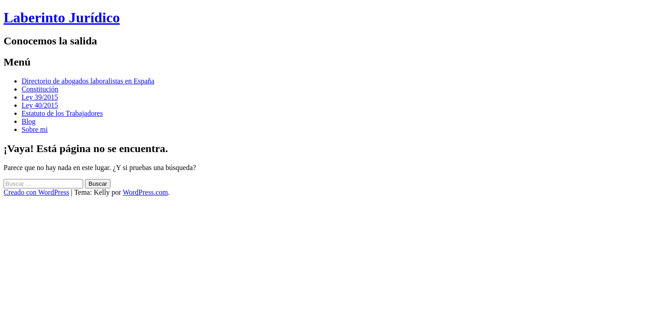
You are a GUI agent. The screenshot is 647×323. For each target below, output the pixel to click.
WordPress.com (145, 192)
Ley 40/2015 (40, 105)
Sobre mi (35, 129)
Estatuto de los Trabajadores (62, 113)
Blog (28, 121)
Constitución (40, 89)
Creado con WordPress (36, 192)
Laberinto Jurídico (62, 17)
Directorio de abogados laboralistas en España (88, 81)
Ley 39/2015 (40, 97)
